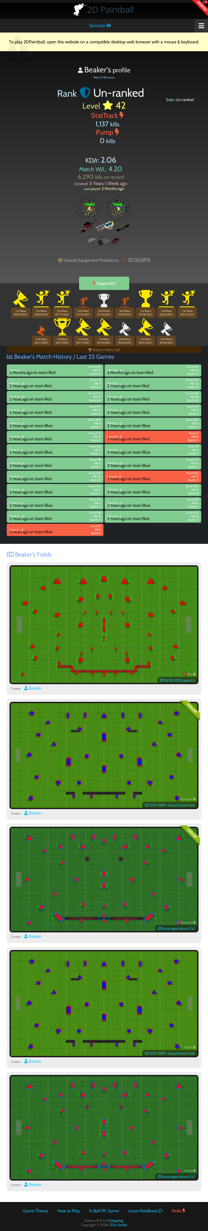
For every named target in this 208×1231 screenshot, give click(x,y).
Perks (178, 1210)
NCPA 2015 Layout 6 (177, 680)
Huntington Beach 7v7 (176, 928)
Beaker (32, 688)
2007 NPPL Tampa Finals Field (169, 805)
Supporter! (104, 283)
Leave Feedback (145, 1210)
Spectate (100, 25)
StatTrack (107, 115)
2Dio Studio (118, 1225)
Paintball (110, 9)
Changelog (115, 1220)
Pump (107, 132)
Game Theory (35, 1210)
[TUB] (103, 77)
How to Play (68, 1210)
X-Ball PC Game (104, 1210)
